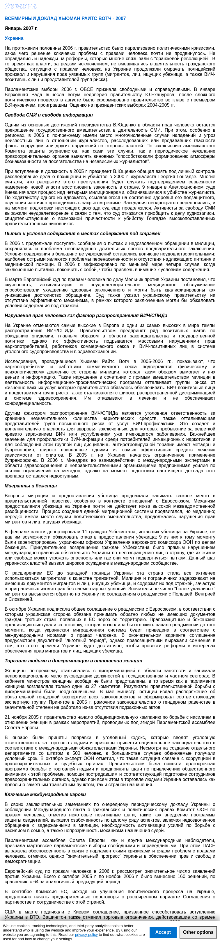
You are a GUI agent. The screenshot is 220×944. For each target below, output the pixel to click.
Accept (163, 932)
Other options (198, 932)
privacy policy (86, 934)
